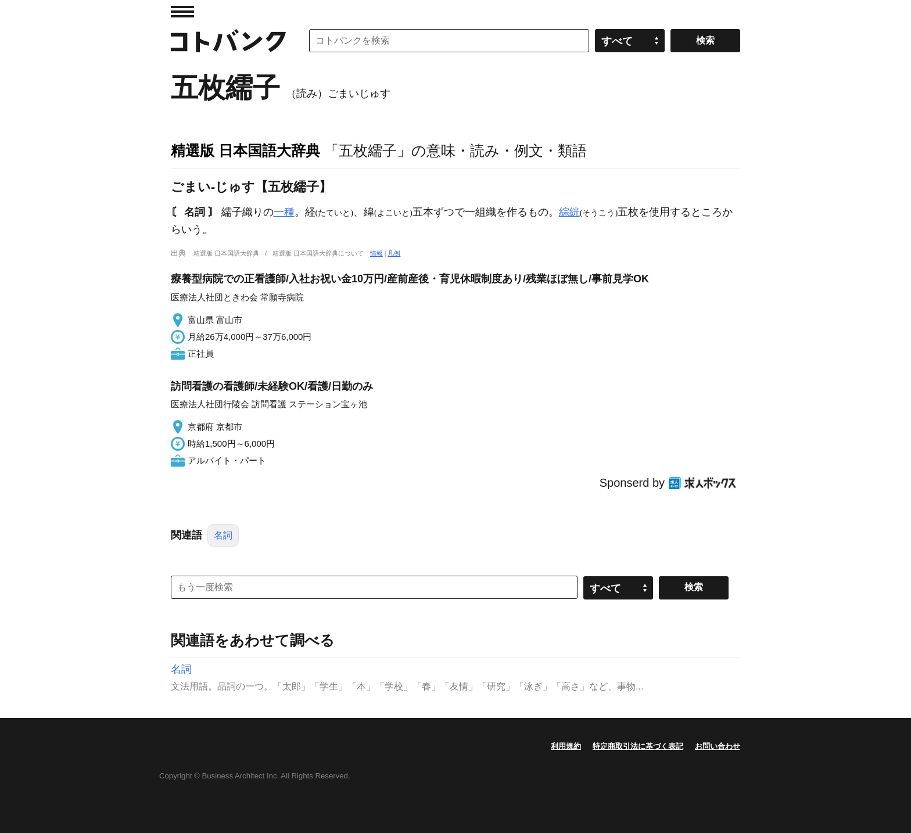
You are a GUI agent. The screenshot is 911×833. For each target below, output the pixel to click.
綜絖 (569, 212)
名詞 (223, 535)
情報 (376, 253)
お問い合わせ (717, 746)
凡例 (394, 253)
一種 (284, 212)
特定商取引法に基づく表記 (638, 746)
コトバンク (228, 40)
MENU (182, 11)
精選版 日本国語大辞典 (245, 150)
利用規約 (566, 746)
